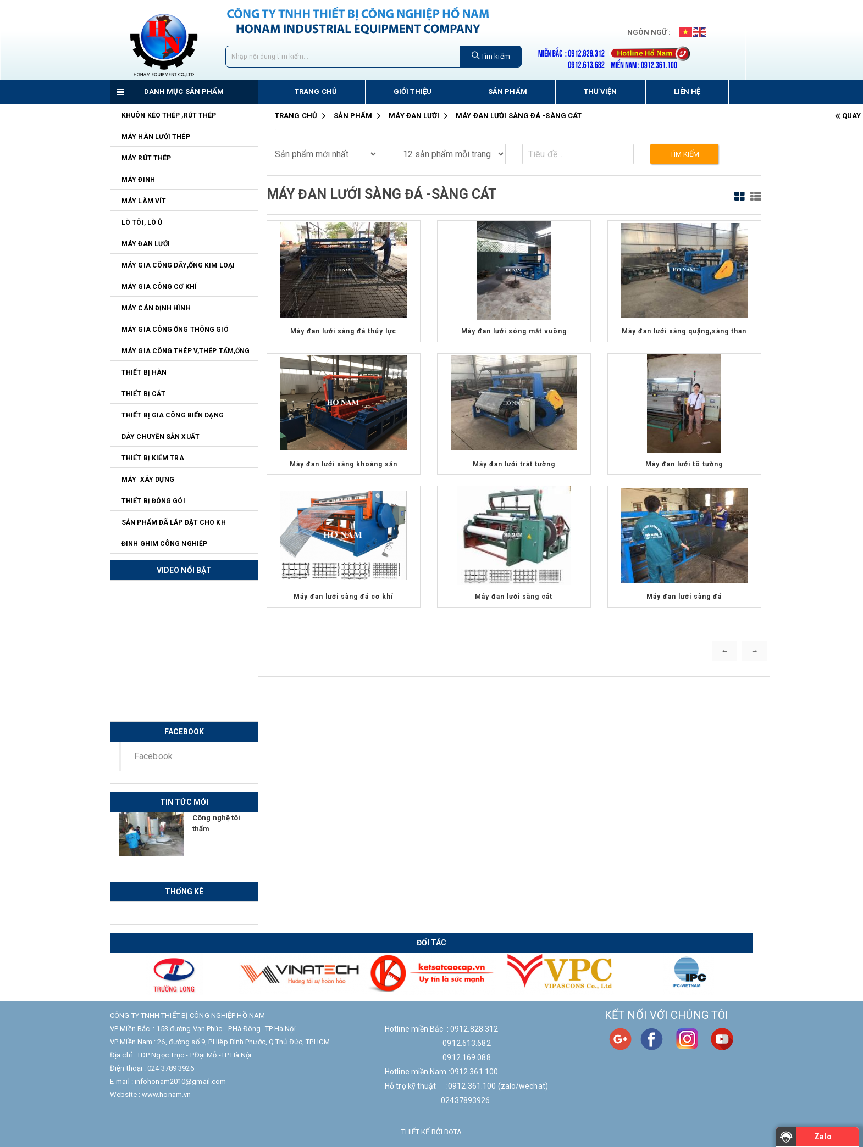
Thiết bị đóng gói (153, 501)
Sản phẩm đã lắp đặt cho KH (173, 522)
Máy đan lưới (145, 244)
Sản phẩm (507, 91)
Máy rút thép (146, 158)
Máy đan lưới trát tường (514, 464)
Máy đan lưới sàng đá (684, 596)
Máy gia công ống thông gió (175, 329)
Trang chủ (316, 91)
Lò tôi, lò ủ (141, 222)
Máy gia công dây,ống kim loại (178, 265)
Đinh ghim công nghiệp (164, 544)
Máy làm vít (143, 201)
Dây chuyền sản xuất (160, 437)
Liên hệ (687, 91)
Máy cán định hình (156, 308)
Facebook (153, 756)
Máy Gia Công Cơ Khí (159, 287)
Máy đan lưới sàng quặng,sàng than (684, 331)
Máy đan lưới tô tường (684, 464)
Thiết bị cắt (143, 394)
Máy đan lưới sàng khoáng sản (343, 464)
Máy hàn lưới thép (155, 137)
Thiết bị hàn (144, 372)
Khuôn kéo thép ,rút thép (168, 115)
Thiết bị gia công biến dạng (172, 415)
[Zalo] (817, 1137)
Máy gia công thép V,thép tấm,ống (185, 351)
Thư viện (600, 91)
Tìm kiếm (491, 56)
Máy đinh (138, 179)
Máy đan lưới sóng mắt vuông (514, 331)
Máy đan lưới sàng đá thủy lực (343, 331)
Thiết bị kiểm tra (152, 458)
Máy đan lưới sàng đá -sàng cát (519, 116)
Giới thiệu (413, 91)
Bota (453, 1132)
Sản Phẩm (353, 116)
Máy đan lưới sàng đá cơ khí (343, 596)
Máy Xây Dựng (147, 479)
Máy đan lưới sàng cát (513, 596)
